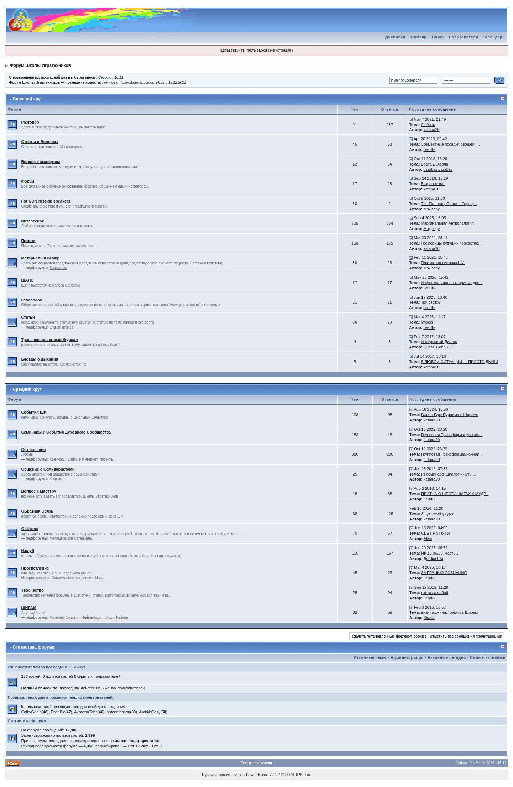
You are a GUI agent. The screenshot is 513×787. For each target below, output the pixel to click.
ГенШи (429, 149)
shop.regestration (144, 741)
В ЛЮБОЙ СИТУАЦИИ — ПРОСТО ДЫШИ (459, 362)
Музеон (427, 322)
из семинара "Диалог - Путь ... (448, 474)
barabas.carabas (437, 169)
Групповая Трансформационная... (452, 434)
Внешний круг (27, 98)
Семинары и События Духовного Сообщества (66, 432)
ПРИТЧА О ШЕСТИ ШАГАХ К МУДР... (454, 494)
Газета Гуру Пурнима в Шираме (449, 415)
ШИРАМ (28, 607)
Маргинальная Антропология (447, 223)
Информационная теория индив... (451, 282)
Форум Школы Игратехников (40, 65)
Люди (109, 617)
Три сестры (431, 302)
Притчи (28, 240)
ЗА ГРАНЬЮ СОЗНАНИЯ (444, 573)
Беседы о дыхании (39, 359)
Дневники (395, 37)
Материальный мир (40, 258)
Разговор (30, 122)
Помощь (419, 37)
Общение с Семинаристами (47, 469)
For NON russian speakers (45, 201)
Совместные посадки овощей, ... (450, 144)
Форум (27, 181)
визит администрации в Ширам (449, 612)
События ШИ (33, 412)
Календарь (494, 37)
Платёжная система (206, 263)
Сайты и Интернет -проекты (90, 459)
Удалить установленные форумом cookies (389, 636)
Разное (122, 617)
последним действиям (80, 688)
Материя (57, 617)
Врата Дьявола (434, 164)
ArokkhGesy (149, 712)
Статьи (28, 317)
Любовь (428, 124)
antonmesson (118, 712)
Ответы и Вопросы (39, 142)
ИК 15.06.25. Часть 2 (439, 553)
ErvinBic (58, 712)
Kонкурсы (58, 459)
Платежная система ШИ (443, 263)
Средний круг (27, 389)
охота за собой (434, 593)
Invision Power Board (250, 774)
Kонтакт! (57, 479)
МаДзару (431, 209)
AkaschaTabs (85, 712)
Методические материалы (71, 538)
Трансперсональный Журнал (49, 339)
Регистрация (280, 50)
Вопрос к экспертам (40, 161)
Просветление (35, 568)
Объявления (33, 449)
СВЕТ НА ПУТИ (435, 533)
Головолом (31, 300)
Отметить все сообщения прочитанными (466, 636)
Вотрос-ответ (433, 184)
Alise (428, 538)
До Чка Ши (433, 558)
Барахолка (58, 268)
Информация (92, 617)
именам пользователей (124, 688)
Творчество (32, 590)
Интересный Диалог (439, 342)
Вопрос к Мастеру (38, 491)
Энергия (72, 617)
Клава (429, 617)
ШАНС (27, 280)
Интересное (32, 221)
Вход (263, 50)
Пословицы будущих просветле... (451, 243)
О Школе (29, 528)
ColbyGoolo (31, 712)
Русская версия (216, 774)
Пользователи (463, 37)
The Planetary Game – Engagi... (449, 203)
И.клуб (27, 551)
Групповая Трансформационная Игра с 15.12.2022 (144, 82)
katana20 (431, 129)
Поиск (438, 37)
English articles (61, 327)
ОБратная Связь (37, 511)
